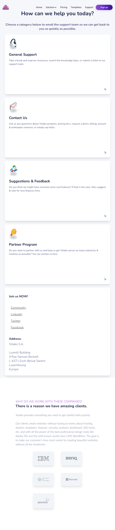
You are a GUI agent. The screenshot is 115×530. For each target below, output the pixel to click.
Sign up (104, 7)
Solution (51, 7)
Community (18, 308)
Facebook (17, 327)
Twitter (16, 321)
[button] (57, 64)
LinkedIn (16, 314)
